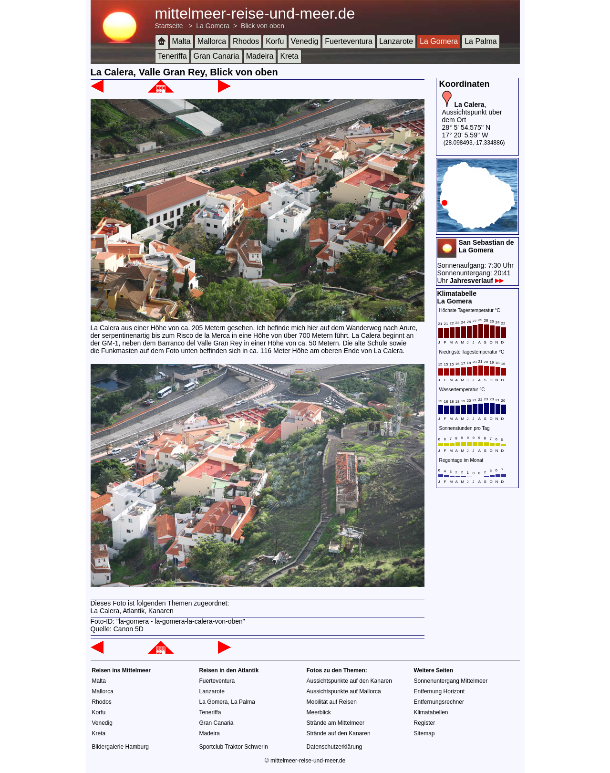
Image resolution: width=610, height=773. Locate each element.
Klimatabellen (431, 712)
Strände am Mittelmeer (335, 723)
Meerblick (319, 712)
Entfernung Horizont (439, 691)
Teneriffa (172, 56)
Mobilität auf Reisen (332, 702)
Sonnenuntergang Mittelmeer (451, 681)
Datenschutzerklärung (334, 746)
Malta (181, 41)
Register (424, 723)
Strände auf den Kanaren (339, 733)
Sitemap (424, 733)
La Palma (481, 41)
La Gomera (212, 26)
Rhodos (246, 41)
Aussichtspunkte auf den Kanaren (349, 681)
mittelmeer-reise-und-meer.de (255, 13)
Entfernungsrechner (439, 702)
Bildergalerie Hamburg (120, 746)
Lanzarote (396, 41)
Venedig (305, 41)
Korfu (275, 41)
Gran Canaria (216, 56)
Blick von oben (262, 26)
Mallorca (211, 41)
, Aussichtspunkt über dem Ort (472, 112)
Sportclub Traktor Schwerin (233, 746)
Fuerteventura (348, 41)
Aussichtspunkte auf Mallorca (344, 691)
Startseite (169, 26)
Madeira (260, 56)
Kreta (289, 56)
